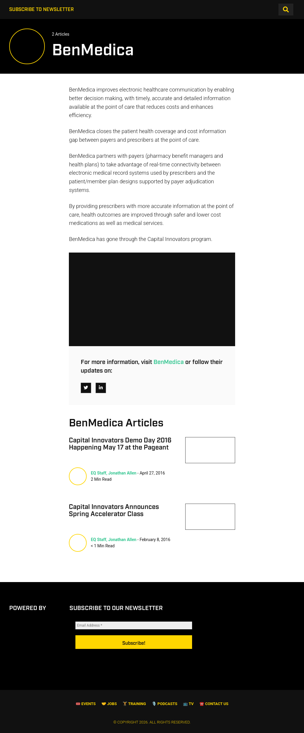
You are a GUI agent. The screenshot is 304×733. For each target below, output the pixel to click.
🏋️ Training (134, 704)
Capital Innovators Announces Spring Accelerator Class (114, 511)
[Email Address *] (133, 633)
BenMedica (168, 362)
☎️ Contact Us (214, 704)
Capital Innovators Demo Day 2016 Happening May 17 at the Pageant (120, 444)
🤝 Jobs (109, 704)
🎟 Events (86, 704)
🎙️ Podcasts (164, 704)
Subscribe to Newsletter (41, 10)
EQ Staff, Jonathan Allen (114, 473)
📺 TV (188, 704)
